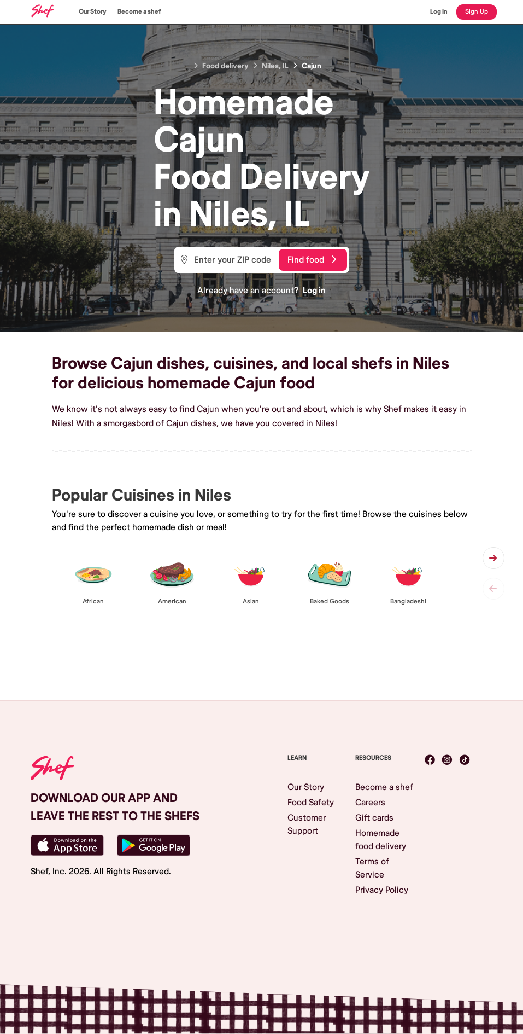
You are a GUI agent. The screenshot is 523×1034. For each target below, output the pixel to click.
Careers (370, 802)
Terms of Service (372, 868)
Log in (314, 290)
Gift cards (374, 817)
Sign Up (476, 12)
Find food (311, 259)
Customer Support (306, 824)
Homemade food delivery (380, 840)
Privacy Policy (381, 890)
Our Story (93, 12)
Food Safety (310, 802)
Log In (439, 12)
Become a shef (139, 12)
